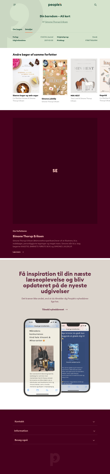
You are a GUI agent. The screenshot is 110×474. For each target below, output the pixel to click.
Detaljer (28, 29)
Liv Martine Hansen (20, 98)
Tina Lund (74, 98)
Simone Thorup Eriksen (56, 22)
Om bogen (17, 29)
